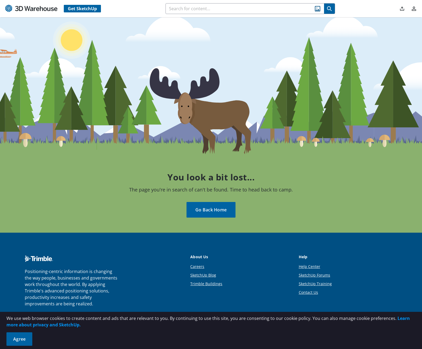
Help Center (309, 266)
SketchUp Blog (203, 275)
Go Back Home (211, 210)
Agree (19, 339)
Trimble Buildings (206, 283)
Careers (197, 266)
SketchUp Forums (314, 275)
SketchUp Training (315, 283)
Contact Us (308, 292)
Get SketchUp (82, 9)
